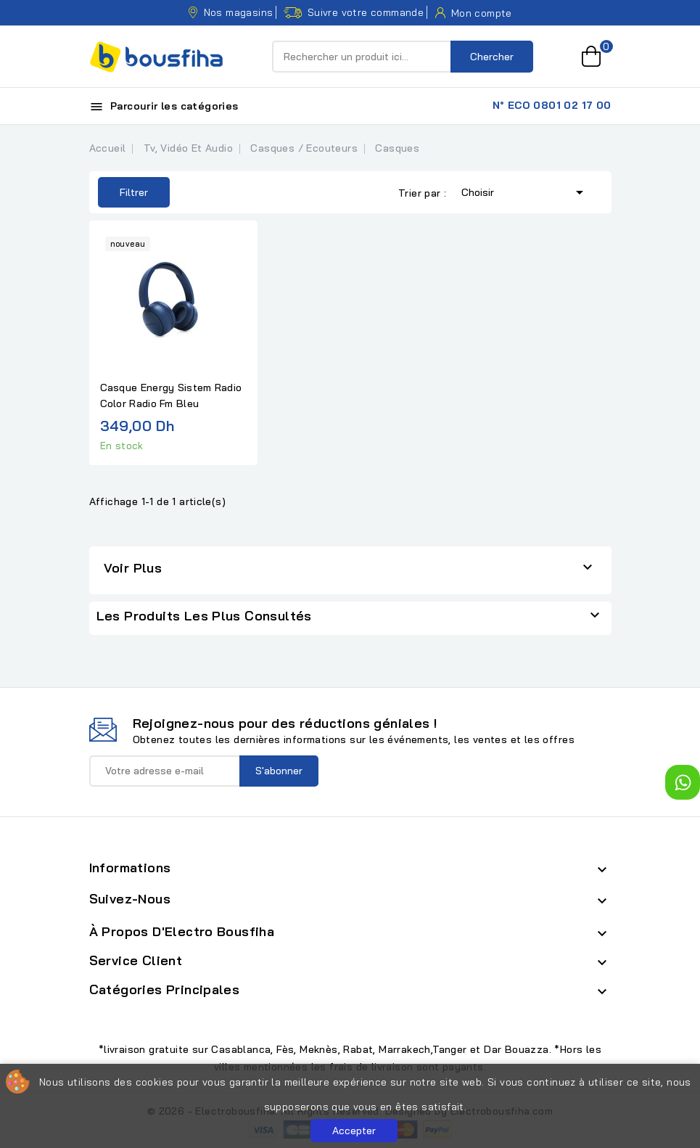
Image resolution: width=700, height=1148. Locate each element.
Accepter (354, 1130)
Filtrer (123, 192)
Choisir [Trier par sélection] (524, 191)
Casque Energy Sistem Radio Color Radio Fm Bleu (171, 395)
